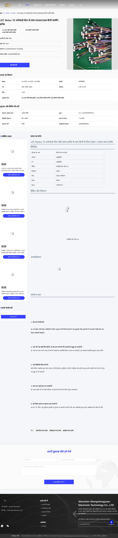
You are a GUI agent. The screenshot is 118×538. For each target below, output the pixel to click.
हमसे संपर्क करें (50, 5)
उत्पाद (27, 5)
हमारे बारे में (37, 5)
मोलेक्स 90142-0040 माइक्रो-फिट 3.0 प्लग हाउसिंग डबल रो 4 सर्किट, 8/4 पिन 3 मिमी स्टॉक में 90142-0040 (13, 212)
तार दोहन (13, 13)
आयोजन (62, 5)
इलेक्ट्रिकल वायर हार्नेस (55, 430)
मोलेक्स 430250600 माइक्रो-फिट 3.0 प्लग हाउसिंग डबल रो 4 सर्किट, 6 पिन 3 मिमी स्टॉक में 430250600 (13, 294)
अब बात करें (14, 65)
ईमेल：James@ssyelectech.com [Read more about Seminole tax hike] (12, 510)
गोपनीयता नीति (15, 536)
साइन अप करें (112, 524)
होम (19, 5)
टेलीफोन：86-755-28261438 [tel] (10, 506)
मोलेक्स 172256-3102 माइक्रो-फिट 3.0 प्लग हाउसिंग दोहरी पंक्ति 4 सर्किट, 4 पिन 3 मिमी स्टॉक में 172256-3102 (13, 253)
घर (3, 13)
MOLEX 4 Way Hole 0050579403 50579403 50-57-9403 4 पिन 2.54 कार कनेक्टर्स (12, 171)
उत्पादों (7, 13)
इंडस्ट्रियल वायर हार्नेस (68, 430)
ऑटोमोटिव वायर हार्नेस (41, 430)
